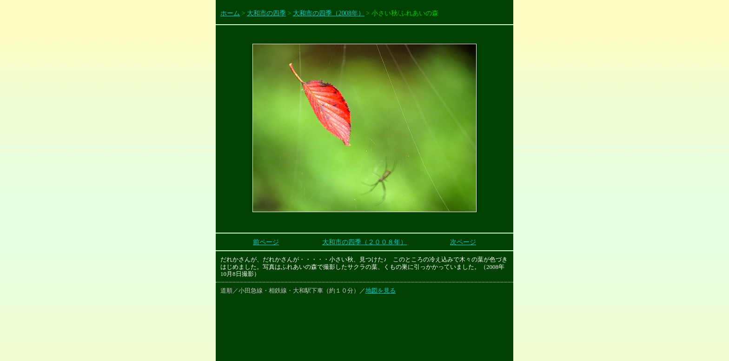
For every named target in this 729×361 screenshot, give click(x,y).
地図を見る (380, 290)
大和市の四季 (266, 13)
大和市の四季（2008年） (328, 13)
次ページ (463, 242)
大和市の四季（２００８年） (364, 242)
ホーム (230, 13)
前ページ (266, 242)
